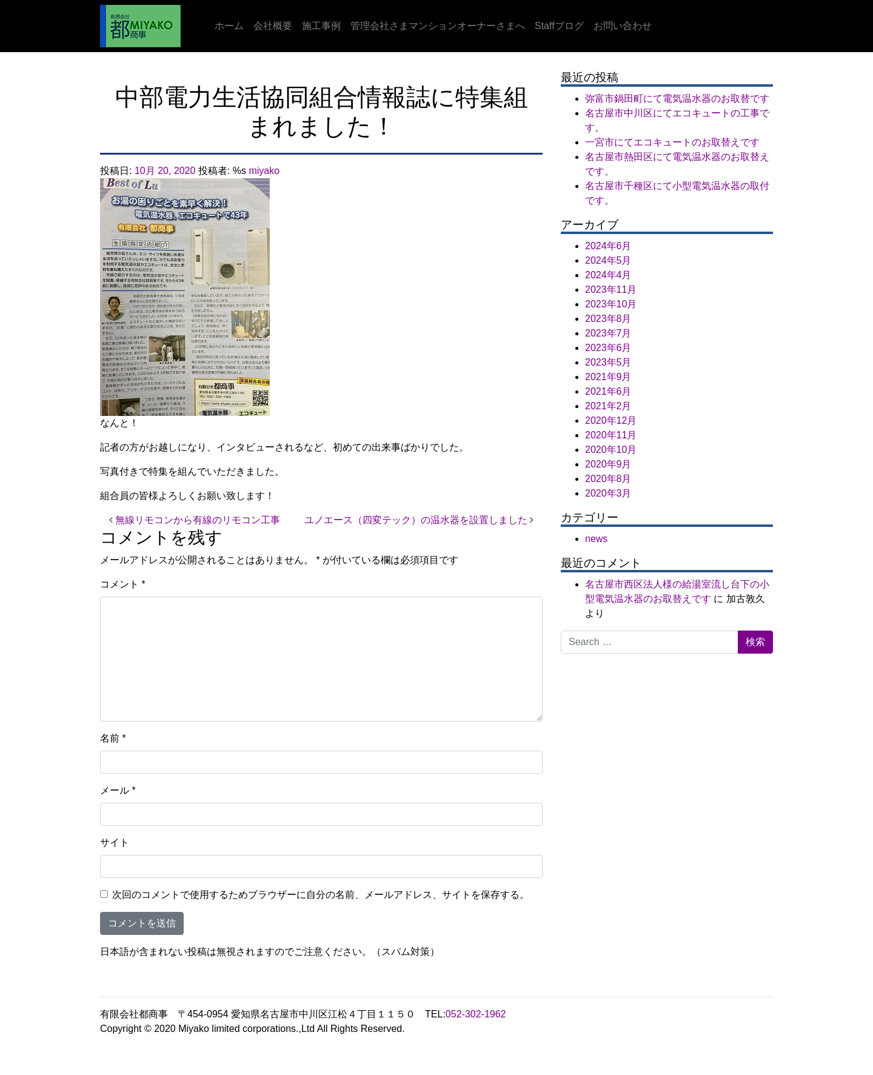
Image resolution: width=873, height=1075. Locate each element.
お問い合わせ (623, 26)
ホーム (229, 26)
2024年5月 (608, 260)
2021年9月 (608, 377)
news (596, 539)
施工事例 (321, 26)
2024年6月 (608, 246)
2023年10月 (611, 304)
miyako (264, 171)
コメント (123, 584)
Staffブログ (559, 26)
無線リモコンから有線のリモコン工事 (194, 520)
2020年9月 (608, 464)
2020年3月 (608, 493)
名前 (113, 738)
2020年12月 (611, 420)
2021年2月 (608, 406)
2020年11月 (611, 435)
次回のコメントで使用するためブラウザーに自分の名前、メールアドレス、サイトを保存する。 (320, 894)
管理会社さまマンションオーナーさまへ (437, 26)
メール (118, 790)
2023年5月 (608, 362)
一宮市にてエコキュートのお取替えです (672, 142)
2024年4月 (608, 275)
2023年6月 (608, 348)
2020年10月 (611, 449)
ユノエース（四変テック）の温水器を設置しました (419, 520)
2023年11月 (611, 289)
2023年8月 (608, 318)
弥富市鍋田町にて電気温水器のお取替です (677, 98)
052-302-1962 (476, 1014)
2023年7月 (608, 333)
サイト (114, 842)
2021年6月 (608, 391)
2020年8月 (608, 479)
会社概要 (272, 26)
